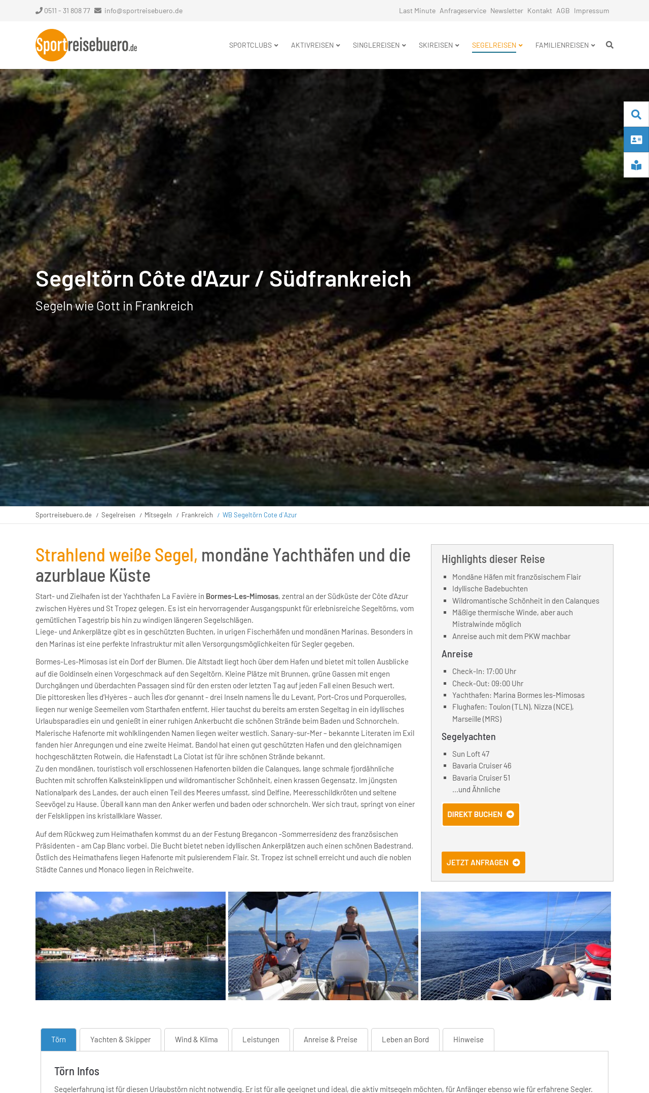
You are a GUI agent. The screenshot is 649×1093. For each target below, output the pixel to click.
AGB (563, 10)
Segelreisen (118, 515)
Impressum (591, 10)
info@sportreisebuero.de (143, 10)
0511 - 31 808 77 (62, 10)
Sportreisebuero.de (63, 515)
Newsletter (506, 10)
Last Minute (417, 10)
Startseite (86, 45)
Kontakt (539, 10)
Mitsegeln (158, 515)
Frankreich (197, 515)
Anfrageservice (463, 10)
